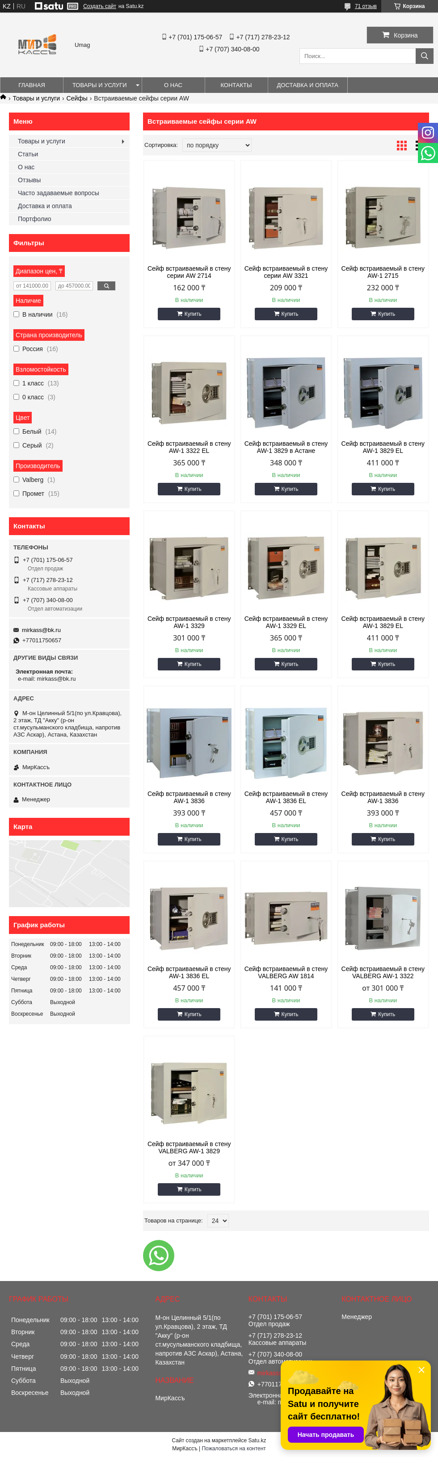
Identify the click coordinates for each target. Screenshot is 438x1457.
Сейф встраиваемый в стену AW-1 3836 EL (286, 797)
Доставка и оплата (307, 85)
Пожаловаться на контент (233, 1448)
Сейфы (77, 98)
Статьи (28, 154)
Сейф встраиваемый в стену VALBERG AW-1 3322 (383, 972)
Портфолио (34, 218)
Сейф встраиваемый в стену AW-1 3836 (189, 797)
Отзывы (29, 180)
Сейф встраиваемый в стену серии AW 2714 (189, 272)
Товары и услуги (99, 85)
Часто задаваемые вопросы (58, 193)
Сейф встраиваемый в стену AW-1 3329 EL (286, 622)
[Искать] (425, 56)
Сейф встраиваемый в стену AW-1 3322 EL (189, 447)
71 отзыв (366, 6)
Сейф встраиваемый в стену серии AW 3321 (286, 272)
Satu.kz (257, 1440)
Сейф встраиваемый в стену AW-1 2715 (383, 272)
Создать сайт (99, 6)
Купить (193, 314)
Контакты (236, 85)
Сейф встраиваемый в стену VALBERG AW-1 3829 (189, 1147)
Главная (31, 85)
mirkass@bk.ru (41, 630)
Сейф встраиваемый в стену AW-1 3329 (189, 622)
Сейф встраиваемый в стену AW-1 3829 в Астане (286, 447)
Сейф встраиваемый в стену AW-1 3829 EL (383, 447)
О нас (173, 85)
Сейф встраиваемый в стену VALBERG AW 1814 (286, 972)
